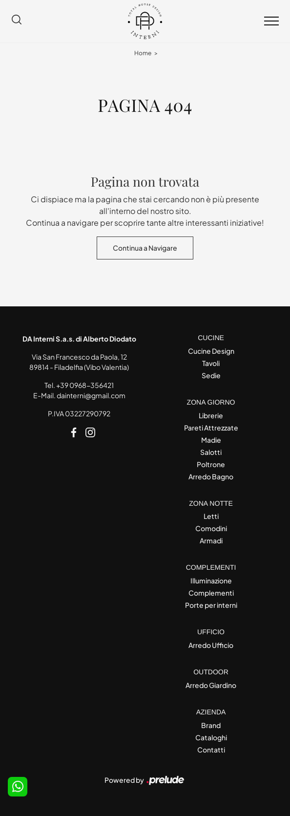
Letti (211, 516)
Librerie (211, 415)
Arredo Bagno (210, 476)
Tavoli (211, 363)
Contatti (211, 749)
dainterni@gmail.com (91, 395)
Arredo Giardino (211, 685)
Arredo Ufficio (210, 645)
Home (142, 53)
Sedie (211, 375)
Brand (211, 725)
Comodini (211, 528)
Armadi (211, 540)
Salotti (211, 452)
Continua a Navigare (145, 247)
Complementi (211, 592)
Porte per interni (211, 605)
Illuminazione (211, 580)
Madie (211, 439)
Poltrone (211, 464)
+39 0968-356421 (85, 385)
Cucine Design (211, 350)
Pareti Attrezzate (211, 427)
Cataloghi (211, 737)
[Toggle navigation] (271, 21)
